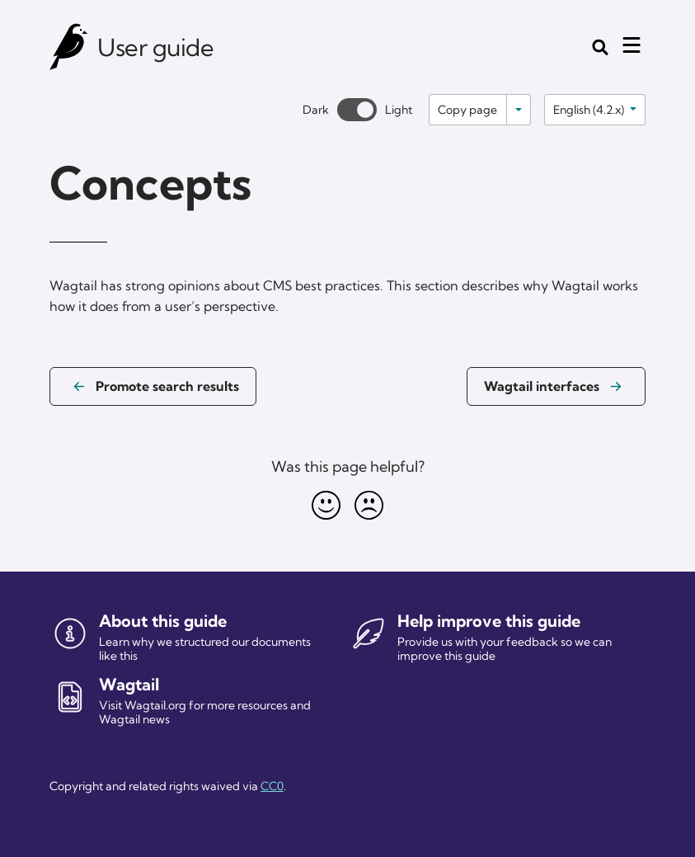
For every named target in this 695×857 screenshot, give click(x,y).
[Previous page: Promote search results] (152, 387)
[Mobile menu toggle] (631, 45)
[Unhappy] (369, 504)
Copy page (467, 109)
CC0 (272, 786)
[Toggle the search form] (600, 47)
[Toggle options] (518, 109)
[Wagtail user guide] (69, 47)
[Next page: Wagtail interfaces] (556, 387)
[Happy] (326, 504)
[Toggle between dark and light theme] (357, 109)
